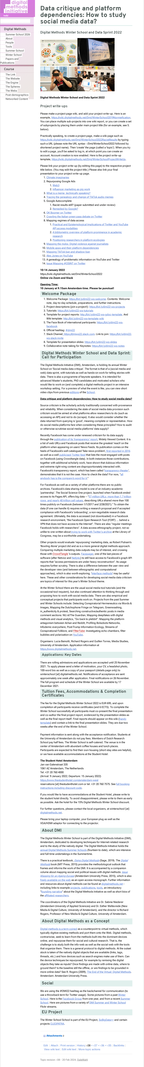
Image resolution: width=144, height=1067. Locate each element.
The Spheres (13, 86)
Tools (9, 46)
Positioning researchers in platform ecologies (79, 240)
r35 (109, 1045)
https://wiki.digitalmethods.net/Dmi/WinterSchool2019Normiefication (90, 117)
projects (75, 887)
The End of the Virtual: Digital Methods (109, 971)
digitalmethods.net (51, 812)
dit (46, 1045)
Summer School (15, 50)
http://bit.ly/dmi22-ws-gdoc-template (101, 314)
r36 (102, 1045)
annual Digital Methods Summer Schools (63, 850)
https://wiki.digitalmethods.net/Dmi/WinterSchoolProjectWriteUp (89, 159)
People (10, 42)
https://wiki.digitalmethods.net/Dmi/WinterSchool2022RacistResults (78, 139)
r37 (95, 1045)
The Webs (11, 90)
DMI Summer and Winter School (107, 1002)
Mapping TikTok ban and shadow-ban (68, 251)
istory (81, 1045)
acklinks (118, 1045)
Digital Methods (15, 29)
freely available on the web (55, 880)
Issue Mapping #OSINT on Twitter (65, 263)
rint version (67, 1045)
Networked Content (17, 98)
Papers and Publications (9, 60)
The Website (13, 78)
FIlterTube (79, 630)
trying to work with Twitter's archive (91, 531)
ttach (54, 1045)
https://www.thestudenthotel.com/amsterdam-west (69, 780)
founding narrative (51, 891)
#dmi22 (70, 330)
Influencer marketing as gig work (71, 189)
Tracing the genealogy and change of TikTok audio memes (79, 197)
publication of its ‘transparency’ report (75, 439)
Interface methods (102, 573)
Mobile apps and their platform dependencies (72, 247)
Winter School (14, 54)
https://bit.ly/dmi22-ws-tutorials (75, 310)
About (9, 38)
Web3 (56, 185)
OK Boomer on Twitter (59, 212)
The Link (10, 74)
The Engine (12, 82)
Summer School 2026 (18, 34)
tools (100, 887)
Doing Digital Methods (86, 860)
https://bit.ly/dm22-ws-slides (101, 342)
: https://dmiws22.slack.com (79, 334)
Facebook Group (72, 998)
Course (9, 69)
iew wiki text (52, 1049)
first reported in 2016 (118, 450)
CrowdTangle (60, 553)
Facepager (87, 553)
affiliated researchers (56, 895)
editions (74, 392)
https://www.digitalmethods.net (58, 649)
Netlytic (76, 557)
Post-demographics (17, 94)
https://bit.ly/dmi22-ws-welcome (87, 299)
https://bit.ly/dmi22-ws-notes (108, 345)
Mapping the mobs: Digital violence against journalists (77, 243)
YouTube (78, 634)
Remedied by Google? (65, 208)
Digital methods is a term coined (58, 928)
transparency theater (116, 470)
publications (88, 887)
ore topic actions (89, 1049)
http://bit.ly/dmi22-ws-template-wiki (83, 318)
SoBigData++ (106, 1019)
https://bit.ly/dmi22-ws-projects (107, 306)
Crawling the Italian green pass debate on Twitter (74, 216)
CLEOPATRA (57, 1023)
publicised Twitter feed (72, 454)
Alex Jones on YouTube (59, 255)
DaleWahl (82, 1059)
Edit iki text (69, 1049)
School (91, 392)
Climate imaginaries (57, 177)
